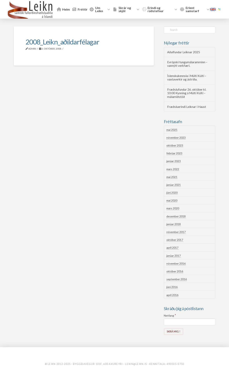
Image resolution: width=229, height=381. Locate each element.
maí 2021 (171, 177)
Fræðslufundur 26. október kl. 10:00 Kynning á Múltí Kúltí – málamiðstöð (186, 93)
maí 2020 (171, 200)
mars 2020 (172, 208)
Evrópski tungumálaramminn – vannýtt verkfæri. (187, 64)
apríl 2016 (172, 295)
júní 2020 (172, 192)
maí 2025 (171, 129)
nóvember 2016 (176, 263)
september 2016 (176, 279)
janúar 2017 (173, 255)
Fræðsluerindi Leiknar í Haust (186, 106)
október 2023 (174, 145)
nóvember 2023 (176, 137)
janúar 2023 (173, 161)
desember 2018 (176, 216)
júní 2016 (172, 287)
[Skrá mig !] (173, 331)
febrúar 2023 (174, 153)
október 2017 (174, 239)
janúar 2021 (173, 184)
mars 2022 (172, 169)
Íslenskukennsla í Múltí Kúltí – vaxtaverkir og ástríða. (186, 77)
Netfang (170, 315)
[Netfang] (189, 322)
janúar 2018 (173, 224)
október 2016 (174, 271)
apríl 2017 (172, 247)
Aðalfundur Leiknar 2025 (183, 52)
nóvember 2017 (176, 232)
